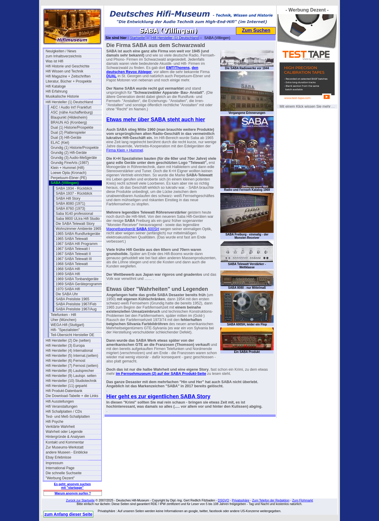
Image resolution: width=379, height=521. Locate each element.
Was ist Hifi (54, 61)
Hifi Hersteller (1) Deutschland (69, 102)
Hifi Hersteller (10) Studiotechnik (71, 381)
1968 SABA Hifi (68, 269)
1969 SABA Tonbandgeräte (77, 279)
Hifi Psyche (54, 422)
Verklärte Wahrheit (60, 427)
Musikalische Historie (62, 96)
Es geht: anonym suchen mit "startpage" (72, 485)
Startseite (137, 38)
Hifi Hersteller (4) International (69, 351)
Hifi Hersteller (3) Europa (65, 345)
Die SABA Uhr (67, 294)
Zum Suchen (256, 30)
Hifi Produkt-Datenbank (64, 391)
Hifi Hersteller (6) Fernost (65, 361)
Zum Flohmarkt (302, 500)
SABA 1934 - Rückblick (74, 188)
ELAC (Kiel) (60, 143)
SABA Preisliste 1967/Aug (76, 309)
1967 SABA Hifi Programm (76, 244)
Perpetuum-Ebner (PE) (69, 178)
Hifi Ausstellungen (60, 401)
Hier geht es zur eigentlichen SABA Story (158, 396)
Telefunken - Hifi (63, 315)
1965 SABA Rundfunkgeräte (78, 234)
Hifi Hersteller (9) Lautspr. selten (71, 376)
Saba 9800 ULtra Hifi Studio (78, 219)
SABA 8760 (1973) (70, 209)
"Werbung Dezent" (60, 478)
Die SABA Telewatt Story (75, 224)
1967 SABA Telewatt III (74, 259)
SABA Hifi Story (68, 198)
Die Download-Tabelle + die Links (72, 396)
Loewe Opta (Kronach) (68, 173)
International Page (60, 468)
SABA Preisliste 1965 (72, 299)
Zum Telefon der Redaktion (270, 500)
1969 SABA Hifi (68, 274)
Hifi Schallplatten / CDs (64, 411)
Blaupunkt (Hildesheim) (69, 117)
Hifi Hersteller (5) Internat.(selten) (72, 356)
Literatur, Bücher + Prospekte (69, 81)
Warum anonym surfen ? (72, 493)
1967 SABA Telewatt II (73, 254)
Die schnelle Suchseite (63, 473)
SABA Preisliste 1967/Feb (76, 304)
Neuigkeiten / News (61, 51)
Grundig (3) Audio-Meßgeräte (74, 158)
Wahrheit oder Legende (64, 432)
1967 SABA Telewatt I (73, 249)
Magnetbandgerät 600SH (132, 229)
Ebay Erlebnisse (58, 457)
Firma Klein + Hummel (124, 150)
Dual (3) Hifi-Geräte (66, 138)
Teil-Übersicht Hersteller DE (72, 335)
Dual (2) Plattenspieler (68, 132)
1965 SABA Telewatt (72, 239)
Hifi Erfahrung (56, 91)
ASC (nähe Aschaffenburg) (72, 112)
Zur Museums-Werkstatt (64, 447)
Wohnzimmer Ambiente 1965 (78, 229)
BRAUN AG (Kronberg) (69, 122)
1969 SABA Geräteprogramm (79, 284)
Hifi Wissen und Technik (64, 71)
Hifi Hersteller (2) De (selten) (68, 340)
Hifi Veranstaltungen (61, 406)
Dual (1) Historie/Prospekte (72, 127)
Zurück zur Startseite (80, 500)
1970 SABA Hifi (68, 289)
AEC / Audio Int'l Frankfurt (71, 107)
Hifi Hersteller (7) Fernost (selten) (72, 366)
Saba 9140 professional (74, 214)
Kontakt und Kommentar (65, 442)
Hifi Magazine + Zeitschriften (68, 76)
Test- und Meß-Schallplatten (68, 416)
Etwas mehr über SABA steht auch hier (155, 119)
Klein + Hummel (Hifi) (67, 168)
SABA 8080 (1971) (70, 203)
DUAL (111, 76)
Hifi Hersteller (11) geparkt (66, 386)
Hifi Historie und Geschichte (67, 66)
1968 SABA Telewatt (72, 264)
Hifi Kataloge (56, 86)
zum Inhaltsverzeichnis (63, 56)
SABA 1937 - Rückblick (74, 193)
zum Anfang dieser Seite (68, 514)
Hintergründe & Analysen (65, 437)
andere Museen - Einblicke (67, 452)
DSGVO (223, 500)
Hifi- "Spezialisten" (65, 330)
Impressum (54, 463)
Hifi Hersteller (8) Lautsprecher (70, 371)
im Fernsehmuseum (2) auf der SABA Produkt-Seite (161, 374)
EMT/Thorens (178, 68)
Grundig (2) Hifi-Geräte (69, 153)
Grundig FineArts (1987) (70, 163)
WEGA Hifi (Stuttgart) (67, 325)
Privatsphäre (240, 500)
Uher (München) (63, 320)
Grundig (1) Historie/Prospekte (75, 148)
